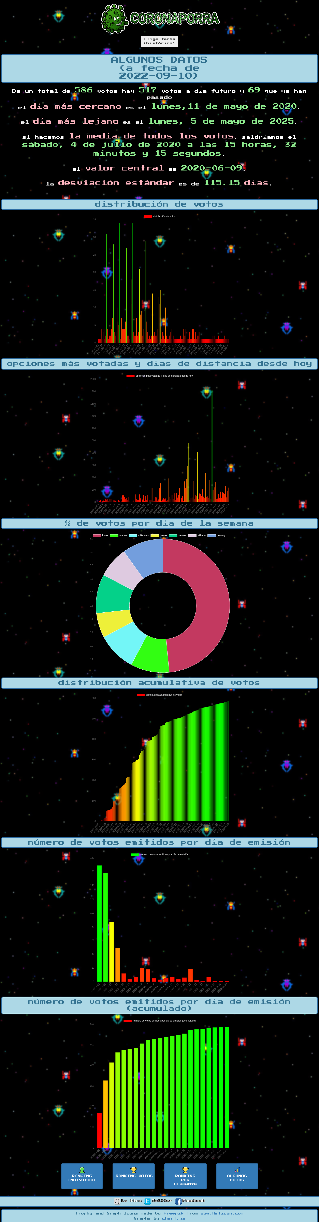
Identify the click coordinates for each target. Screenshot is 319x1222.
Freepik (174, 1213)
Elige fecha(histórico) (159, 41)
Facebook (190, 1200)
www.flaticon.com (222, 1213)
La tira (128, 1200)
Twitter (158, 1200)
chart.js (173, 1218)
